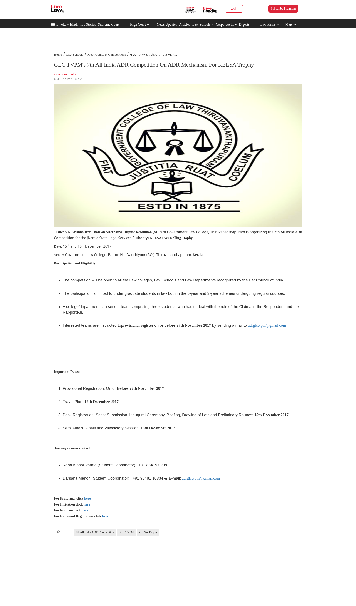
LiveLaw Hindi (67, 24)
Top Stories (88, 24)
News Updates (167, 24)
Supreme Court (108, 24)
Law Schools (203, 24)
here (87, 498)
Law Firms (269, 24)
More (290, 24)
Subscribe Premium (283, 8)
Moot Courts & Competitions (106, 54)
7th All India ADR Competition (95, 532)
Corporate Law (226, 24)
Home (58, 54)
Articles (184, 24)
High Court (138, 24)
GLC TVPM (126, 532)
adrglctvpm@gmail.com (267, 325)
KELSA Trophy (148, 532)
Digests (244, 24)
